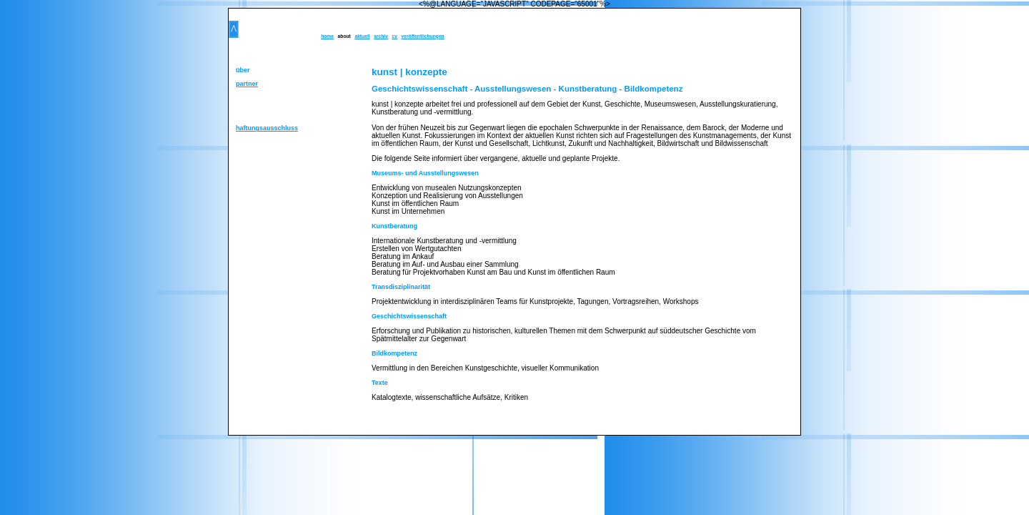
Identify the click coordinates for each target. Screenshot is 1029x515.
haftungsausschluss (267, 128)
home (327, 36)
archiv (381, 36)
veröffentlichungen (423, 36)
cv (394, 36)
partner (247, 83)
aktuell (361, 36)
